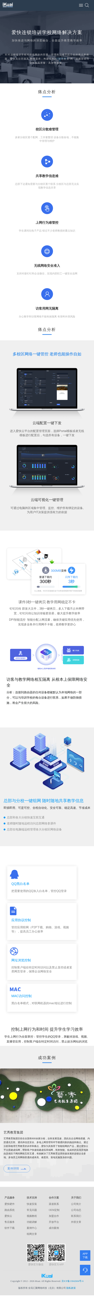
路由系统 (10, 1210)
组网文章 (32, 1234)
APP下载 (85, 1255)
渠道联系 (54, 1204)
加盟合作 (54, 1216)
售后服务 (10, 1222)
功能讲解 (32, 1222)
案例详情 (16, 1168)
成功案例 (54, 1228)
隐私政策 (71, 1288)
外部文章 (76, 1222)
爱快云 (8, 1216)
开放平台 (54, 1222)
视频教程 (32, 1216)
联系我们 (76, 1216)
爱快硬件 (10, 1204)
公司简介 (76, 1204)
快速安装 (32, 1204)
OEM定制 (54, 1210)
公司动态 (76, 1210)
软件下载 (10, 1228)
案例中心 (32, 1228)
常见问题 (32, 1210)
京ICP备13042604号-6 (72, 1281)
